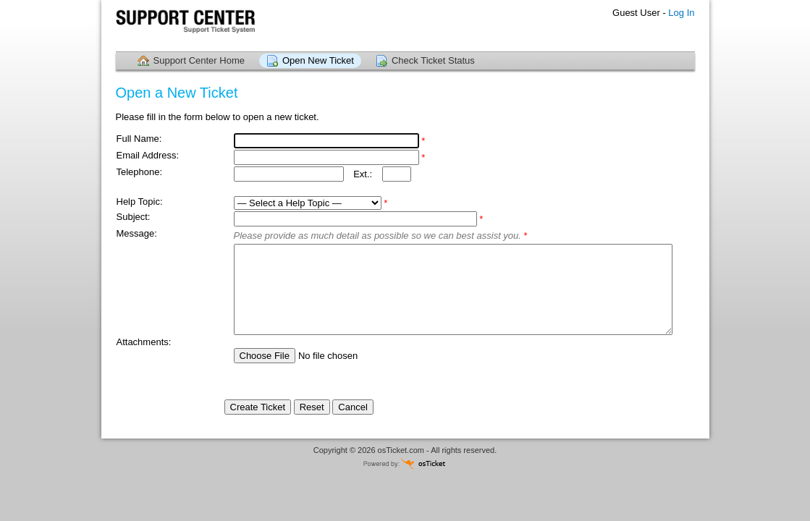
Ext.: (362, 174)
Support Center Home (199, 60)
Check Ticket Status (433, 60)
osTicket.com (401, 450)
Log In (681, 12)
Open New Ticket (318, 60)
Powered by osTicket (405, 463)
